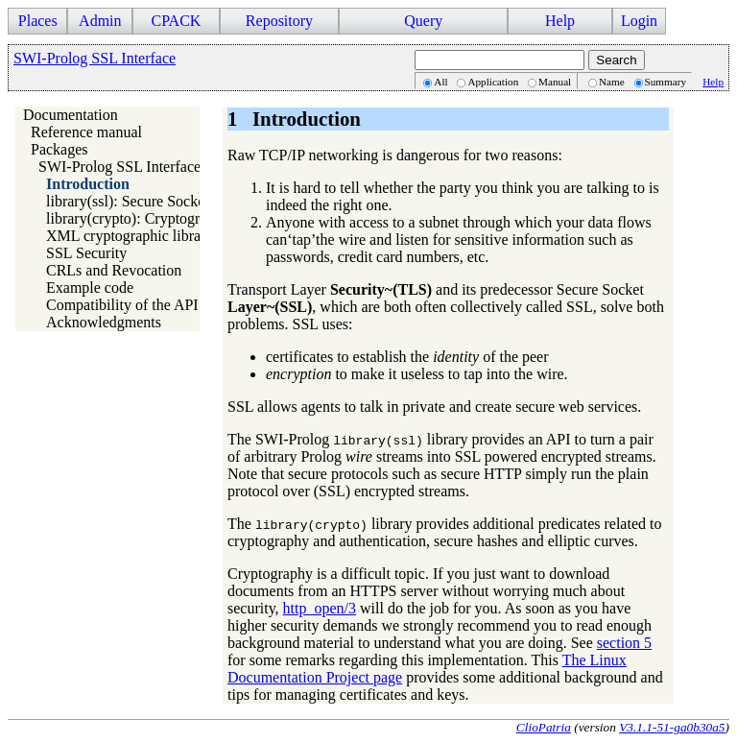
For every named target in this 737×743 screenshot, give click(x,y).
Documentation (70, 115)
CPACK (176, 20)
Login (639, 20)
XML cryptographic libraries (134, 236)
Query (423, 20)
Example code (89, 287)
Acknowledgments (103, 322)
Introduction (88, 184)
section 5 (624, 643)
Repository (279, 20)
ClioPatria (543, 727)
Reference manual (86, 132)
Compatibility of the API (122, 305)
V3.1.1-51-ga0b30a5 (672, 727)
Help (560, 20)
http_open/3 (319, 608)
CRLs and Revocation (113, 270)
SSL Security (86, 253)
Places (38, 20)
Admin (100, 20)
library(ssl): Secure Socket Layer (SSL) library (190, 201)
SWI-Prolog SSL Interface (94, 58)
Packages (59, 149)
